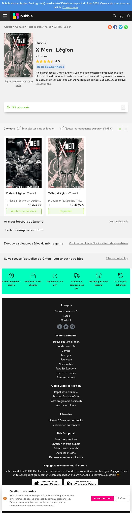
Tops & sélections (66, 368)
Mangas (66, 355)
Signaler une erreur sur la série (18, 83)
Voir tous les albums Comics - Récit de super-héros (98, 243)
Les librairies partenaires (66, 425)
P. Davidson (35, 200)
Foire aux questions (66, 439)
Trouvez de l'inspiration (66, 341)
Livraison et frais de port (66, 443)
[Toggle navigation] (5, 16)
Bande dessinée (66, 346)
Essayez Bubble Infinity (66, 396)
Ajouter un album (66, 405)
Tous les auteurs (66, 377)
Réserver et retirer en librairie (66, 457)
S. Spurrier (21, 200)
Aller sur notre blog (117, 258)
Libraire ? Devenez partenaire (66, 420)
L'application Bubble (66, 392)
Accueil (8, 26)
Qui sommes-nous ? (66, 311)
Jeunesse (66, 359)
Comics (19, 26)
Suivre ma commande (66, 448)
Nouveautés (66, 364)
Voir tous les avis (118, 221)
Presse (66, 315)
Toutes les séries (66, 373)
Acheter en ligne (66, 452)
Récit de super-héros (39, 26)
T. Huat (10, 200)
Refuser (122, 498)
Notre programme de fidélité (66, 401)
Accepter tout (102, 498)
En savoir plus (70, 7)
